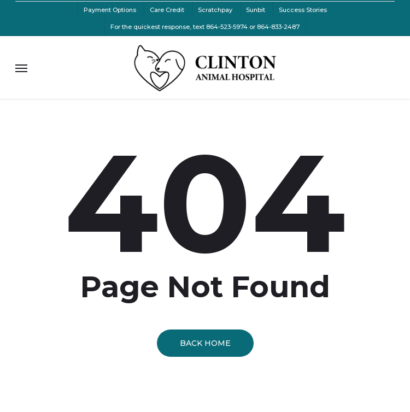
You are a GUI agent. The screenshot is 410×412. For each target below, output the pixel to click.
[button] (21, 67)
